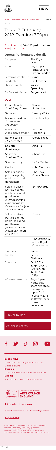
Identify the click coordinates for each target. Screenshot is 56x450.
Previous (16, 45)
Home (6, 20)
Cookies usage (25, 404)
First (7, 45)
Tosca (32, 20)
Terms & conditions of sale (16, 411)
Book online (11, 359)
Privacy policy (11, 404)
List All (21, 48)
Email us (9, 369)
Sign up (8, 375)
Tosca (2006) (40, 20)
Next (7, 48)
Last (14, 48)
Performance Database (19, 20)
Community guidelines (39, 411)
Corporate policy (12, 418)
